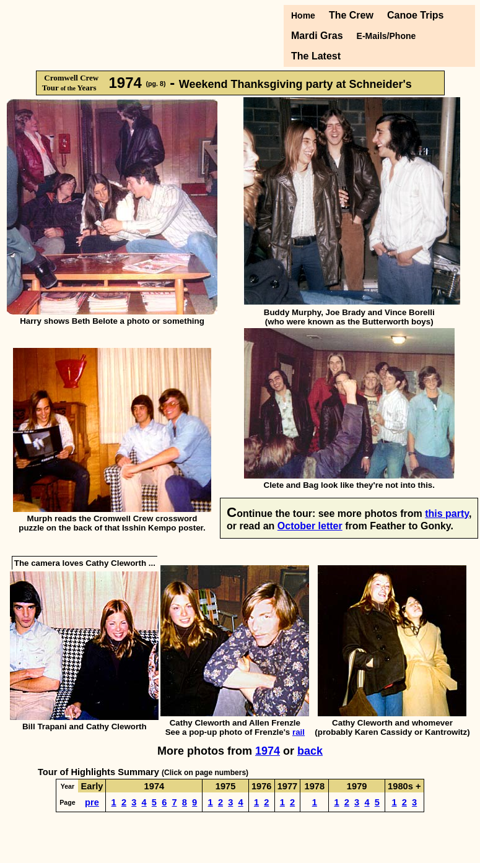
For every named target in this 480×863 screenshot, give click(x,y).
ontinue (255, 513)
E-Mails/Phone (386, 36)
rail (298, 732)
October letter (310, 526)
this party (447, 513)
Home (303, 15)
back (310, 751)
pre (92, 802)
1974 (267, 751)
